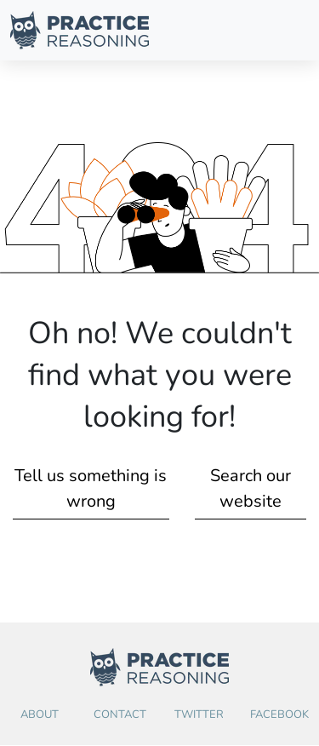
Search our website (250, 488)
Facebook (279, 714)
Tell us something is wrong (90, 488)
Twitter (199, 714)
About (39, 714)
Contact (120, 714)
